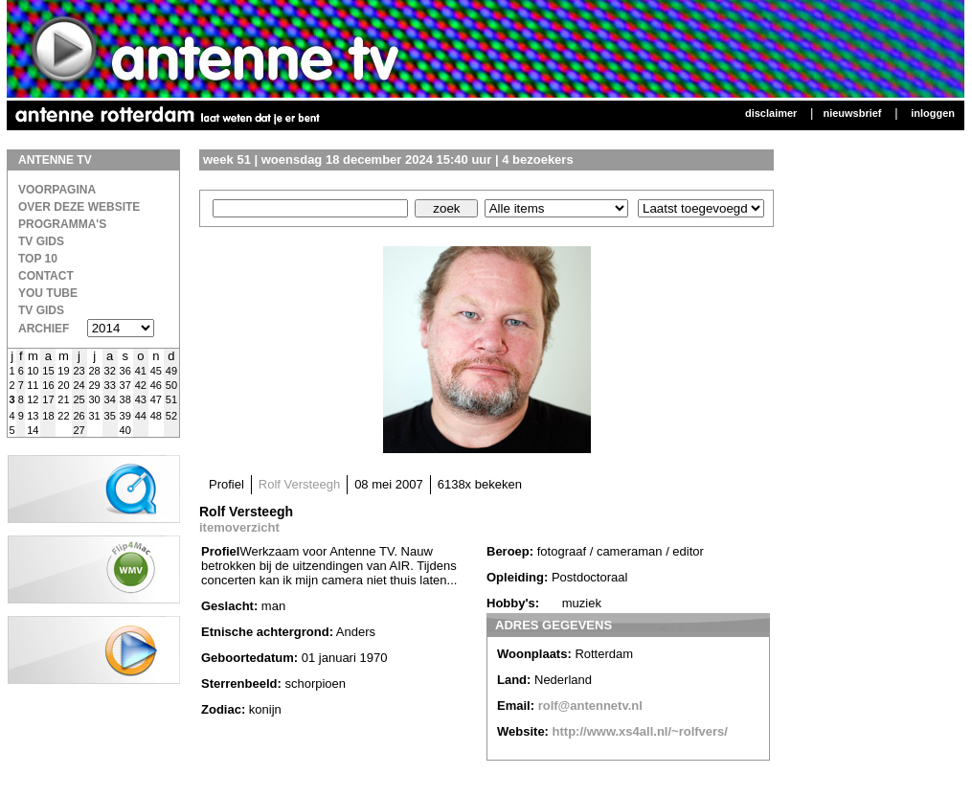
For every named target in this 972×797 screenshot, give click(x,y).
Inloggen (933, 113)
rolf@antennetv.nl (590, 705)
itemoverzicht (239, 527)
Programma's (62, 224)
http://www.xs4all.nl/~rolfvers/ (640, 731)
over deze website (79, 207)
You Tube (48, 293)
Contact (46, 276)
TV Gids (41, 241)
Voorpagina (57, 189)
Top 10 (37, 258)
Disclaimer (771, 113)
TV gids (41, 310)
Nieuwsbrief (852, 113)
